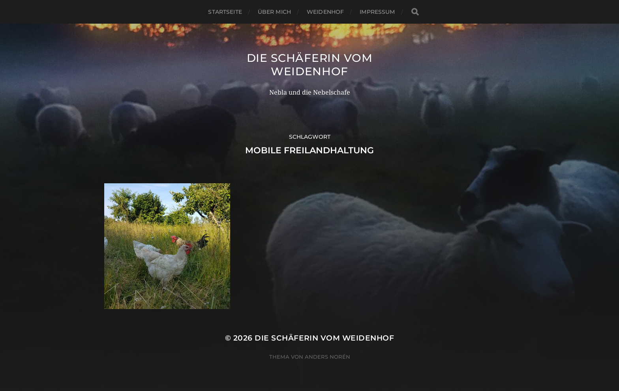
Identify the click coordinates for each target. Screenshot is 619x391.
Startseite (225, 11)
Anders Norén (327, 357)
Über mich (274, 11)
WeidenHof (325, 11)
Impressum (377, 11)
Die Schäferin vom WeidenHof (310, 64)
